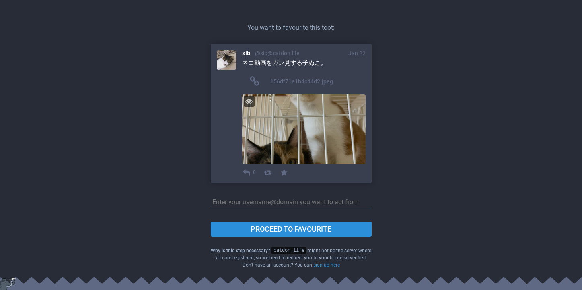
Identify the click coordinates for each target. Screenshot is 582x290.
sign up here (326, 265)
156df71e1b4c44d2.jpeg (301, 81)
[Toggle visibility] (249, 101)
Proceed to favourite (291, 229)
